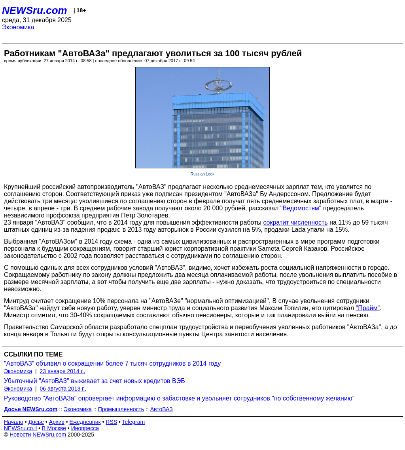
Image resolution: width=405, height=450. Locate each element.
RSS (111, 422)
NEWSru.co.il (20, 428)
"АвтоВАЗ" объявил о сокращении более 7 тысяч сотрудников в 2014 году (112, 363)
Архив (56, 422)
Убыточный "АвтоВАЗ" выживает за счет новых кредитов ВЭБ (94, 381)
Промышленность (121, 409)
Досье (36, 422)
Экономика (18, 27)
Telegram (133, 422)
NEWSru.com (34, 10)
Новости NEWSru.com (37, 434)
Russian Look (203, 174)
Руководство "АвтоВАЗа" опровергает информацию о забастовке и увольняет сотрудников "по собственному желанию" (179, 398)
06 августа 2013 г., (63, 388)
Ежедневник (85, 422)
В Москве (54, 428)
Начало (13, 422)
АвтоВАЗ (161, 409)
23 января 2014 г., (62, 371)
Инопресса (85, 428)
